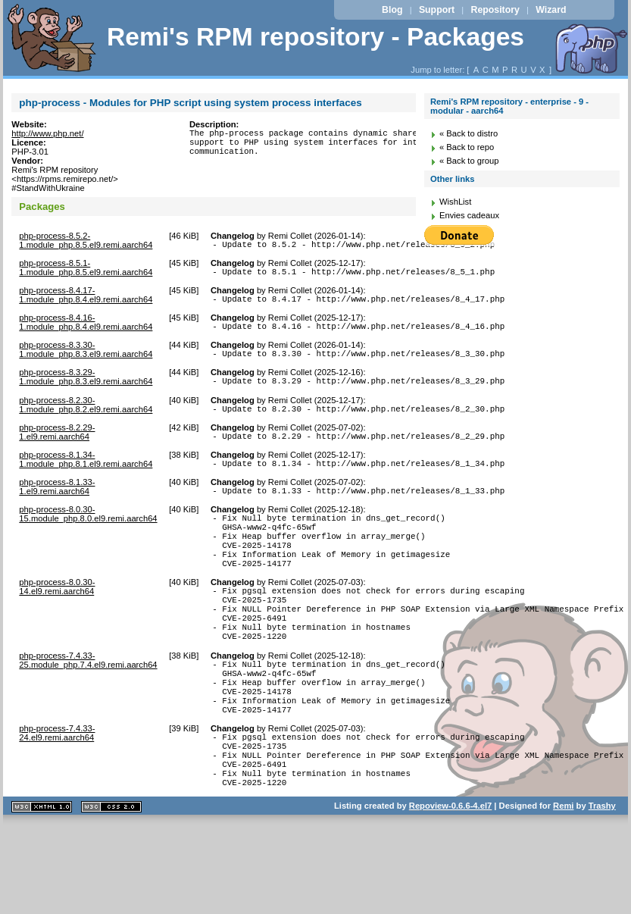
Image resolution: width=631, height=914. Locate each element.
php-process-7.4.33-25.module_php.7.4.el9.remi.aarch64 (88, 710)
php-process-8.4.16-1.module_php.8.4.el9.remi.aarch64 (85, 329)
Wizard (551, 10)
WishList (455, 201)
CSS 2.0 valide (111, 884)
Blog (392, 10)
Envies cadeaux (469, 215)
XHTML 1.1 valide (41, 884)
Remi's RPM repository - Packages (315, 37)
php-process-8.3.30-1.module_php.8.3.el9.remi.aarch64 (85, 358)
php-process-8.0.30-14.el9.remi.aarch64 (57, 623)
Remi (563, 882)
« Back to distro (468, 133)
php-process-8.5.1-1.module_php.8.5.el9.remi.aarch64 (85, 270)
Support (437, 10)
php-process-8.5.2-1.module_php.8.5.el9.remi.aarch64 (85, 240)
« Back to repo (466, 147)
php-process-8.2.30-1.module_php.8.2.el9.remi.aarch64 (85, 418)
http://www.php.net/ (47, 133)
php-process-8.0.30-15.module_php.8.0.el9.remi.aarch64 (88, 536)
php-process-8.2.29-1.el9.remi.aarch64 (57, 448)
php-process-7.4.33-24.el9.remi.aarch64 (57, 796)
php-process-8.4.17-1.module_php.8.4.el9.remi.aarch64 (85, 299)
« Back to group (468, 160)
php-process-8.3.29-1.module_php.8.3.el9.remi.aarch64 (85, 388)
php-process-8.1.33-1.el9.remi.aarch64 (57, 507)
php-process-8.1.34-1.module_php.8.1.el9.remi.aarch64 (85, 477)
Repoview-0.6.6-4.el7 (450, 882)
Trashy (602, 882)
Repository (495, 10)
